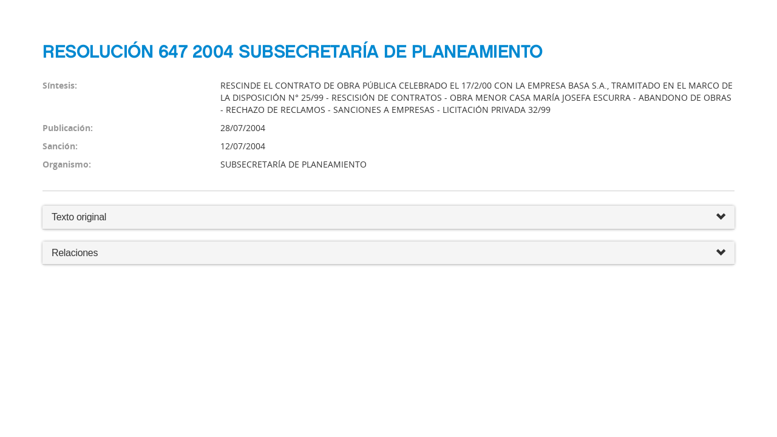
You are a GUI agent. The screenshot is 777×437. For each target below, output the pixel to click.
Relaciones (388, 253)
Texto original (79, 217)
